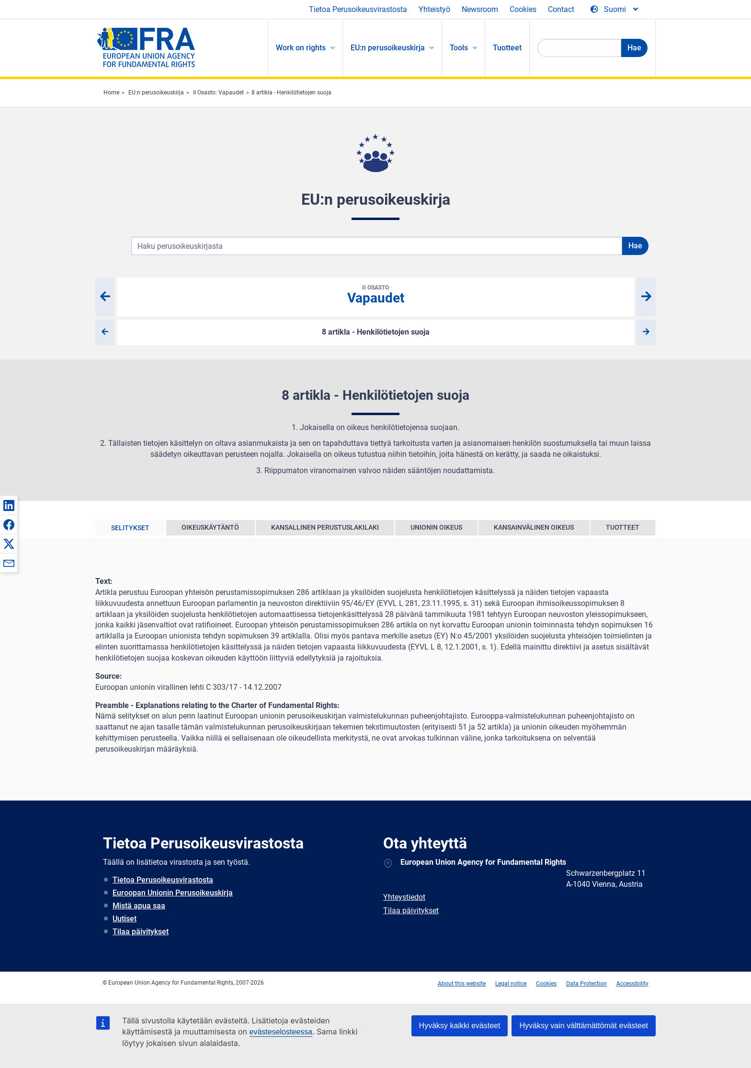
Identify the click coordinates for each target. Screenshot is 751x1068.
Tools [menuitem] (459, 47)
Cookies (523, 9)
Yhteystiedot (404, 897)
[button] (8, 505)
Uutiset (125, 918)
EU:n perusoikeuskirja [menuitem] (388, 47)
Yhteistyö (434, 9)
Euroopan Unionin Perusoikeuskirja (173, 892)
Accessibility (632, 983)
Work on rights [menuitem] (301, 47)
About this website (462, 983)
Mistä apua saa (139, 905)
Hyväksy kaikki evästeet (460, 1026)
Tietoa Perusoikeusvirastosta (358, 9)
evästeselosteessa (280, 1032)
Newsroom (480, 9)
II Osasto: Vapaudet (218, 92)
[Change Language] (615, 9)
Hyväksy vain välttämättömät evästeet (583, 1026)
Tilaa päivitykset (141, 931)
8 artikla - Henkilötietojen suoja (291, 92)
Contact (561, 9)
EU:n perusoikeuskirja (156, 92)
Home (111, 92)
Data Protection (586, 983)
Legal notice (510, 983)
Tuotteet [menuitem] (507, 47)
